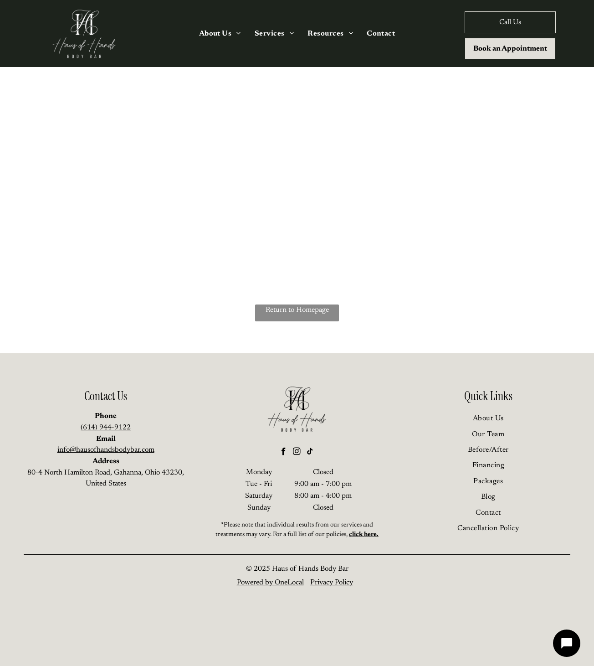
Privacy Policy (331, 582)
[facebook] (283, 452)
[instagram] (296, 452)
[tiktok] (310, 452)
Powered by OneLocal (270, 582)
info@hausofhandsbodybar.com (105, 450)
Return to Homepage (297, 310)
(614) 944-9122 (106, 427)
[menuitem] (220, 33)
